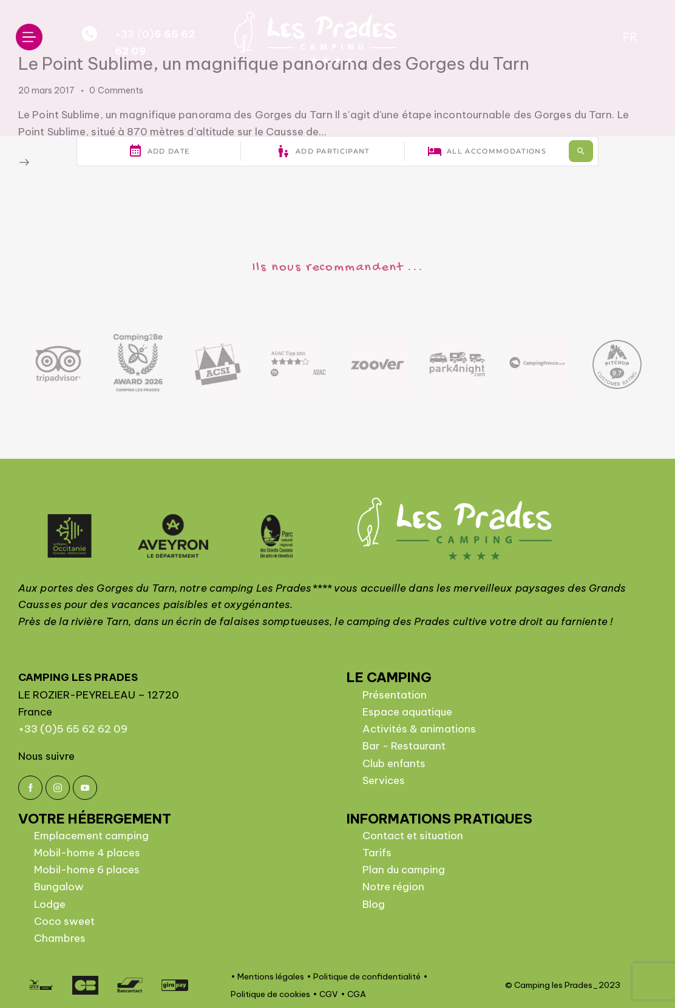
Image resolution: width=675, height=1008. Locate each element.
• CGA (353, 994)
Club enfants (394, 763)
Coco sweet (64, 921)
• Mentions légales (267, 976)
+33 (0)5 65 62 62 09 (72, 729)
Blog (373, 904)
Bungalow (59, 886)
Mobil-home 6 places (87, 869)
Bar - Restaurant (404, 746)
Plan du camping (403, 869)
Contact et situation (412, 835)
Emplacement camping (91, 835)
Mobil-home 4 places (87, 852)
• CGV (325, 994)
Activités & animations (419, 729)
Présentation (394, 695)
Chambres (60, 938)
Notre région (393, 886)
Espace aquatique (407, 712)
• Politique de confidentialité (364, 976)
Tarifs (377, 852)
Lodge (50, 904)
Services (383, 780)
